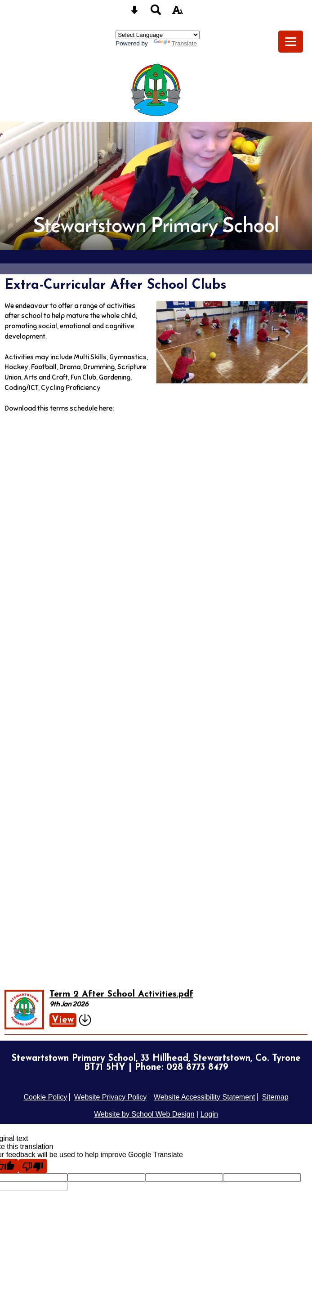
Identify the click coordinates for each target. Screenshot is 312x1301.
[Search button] (156, 13)
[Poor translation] (32, 1166)
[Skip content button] (134, 13)
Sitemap (275, 1097)
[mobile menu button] (290, 42)
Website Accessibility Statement (204, 1097)
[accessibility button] (177, 13)
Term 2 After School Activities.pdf (121, 994)
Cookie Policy (45, 1097)
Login (209, 1114)
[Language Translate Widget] (158, 35)
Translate (175, 43)
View (63, 1020)
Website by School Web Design (144, 1114)
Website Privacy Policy (110, 1097)
